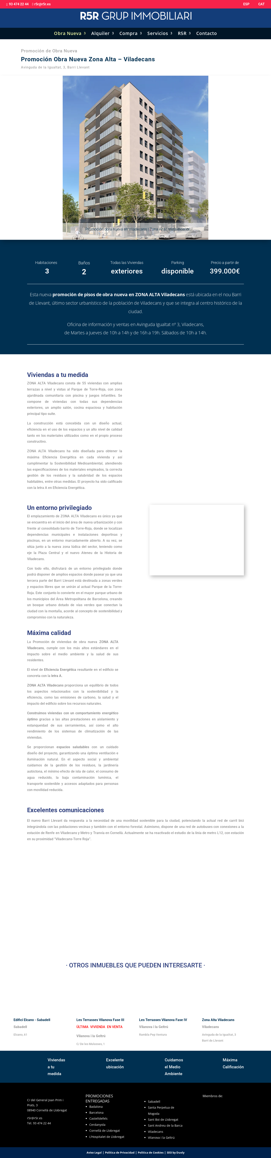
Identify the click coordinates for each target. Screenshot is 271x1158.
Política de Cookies (150, 1152)
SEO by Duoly (175, 1152)
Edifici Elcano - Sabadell (32, 1020)
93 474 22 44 (42, 1123)
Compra (128, 29)
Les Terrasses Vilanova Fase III (100, 1020)
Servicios (157, 29)
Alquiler (100, 29)
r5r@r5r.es (34, 1118)
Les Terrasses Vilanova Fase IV (163, 1020)
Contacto (206, 29)
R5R (182, 29)
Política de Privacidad (119, 1152)
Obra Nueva (68, 29)
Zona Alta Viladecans (218, 1020)
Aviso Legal (94, 1152)
